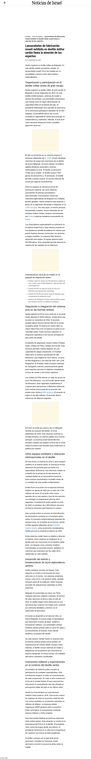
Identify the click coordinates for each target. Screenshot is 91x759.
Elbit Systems (48, 392)
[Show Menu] (4, 2)
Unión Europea (31, 208)
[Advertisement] (45, 20)
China (27, 219)
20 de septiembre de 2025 (33, 60)
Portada (28, 36)
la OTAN (48, 158)
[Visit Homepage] (46, 2)
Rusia (30, 216)
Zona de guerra (37, 36)
